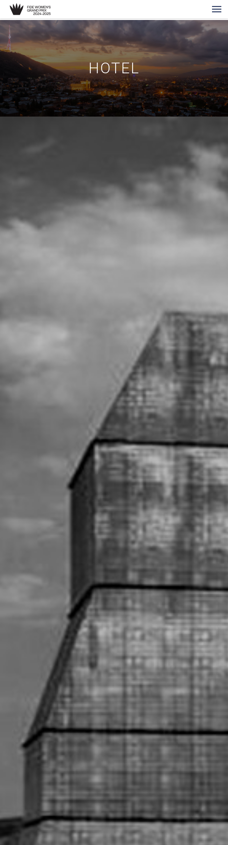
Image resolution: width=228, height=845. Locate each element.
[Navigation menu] (216, 9)
